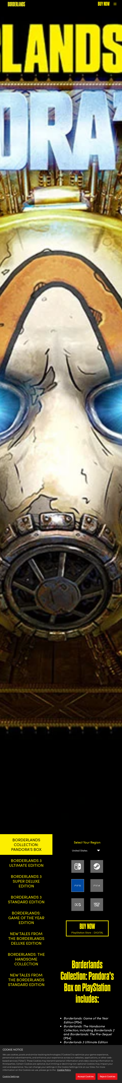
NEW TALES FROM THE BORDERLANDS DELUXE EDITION (26, 938)
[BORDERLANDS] (16, 4)
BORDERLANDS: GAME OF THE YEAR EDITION (26, 917)
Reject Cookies (107, 1078)
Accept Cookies (86, 1078)
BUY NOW (87, 928)
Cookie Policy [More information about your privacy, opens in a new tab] (64, 1071)
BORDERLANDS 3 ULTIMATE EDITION (26, 863)
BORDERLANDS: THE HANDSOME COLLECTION (26, 959)
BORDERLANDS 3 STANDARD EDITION (26, 899)
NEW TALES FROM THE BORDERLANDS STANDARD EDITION (26, 979)
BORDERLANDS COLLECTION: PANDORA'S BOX (26, 844)
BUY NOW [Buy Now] (104, 4)
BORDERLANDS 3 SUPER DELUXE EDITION (26, 881)
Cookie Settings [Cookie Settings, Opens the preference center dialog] (11, 1078)
